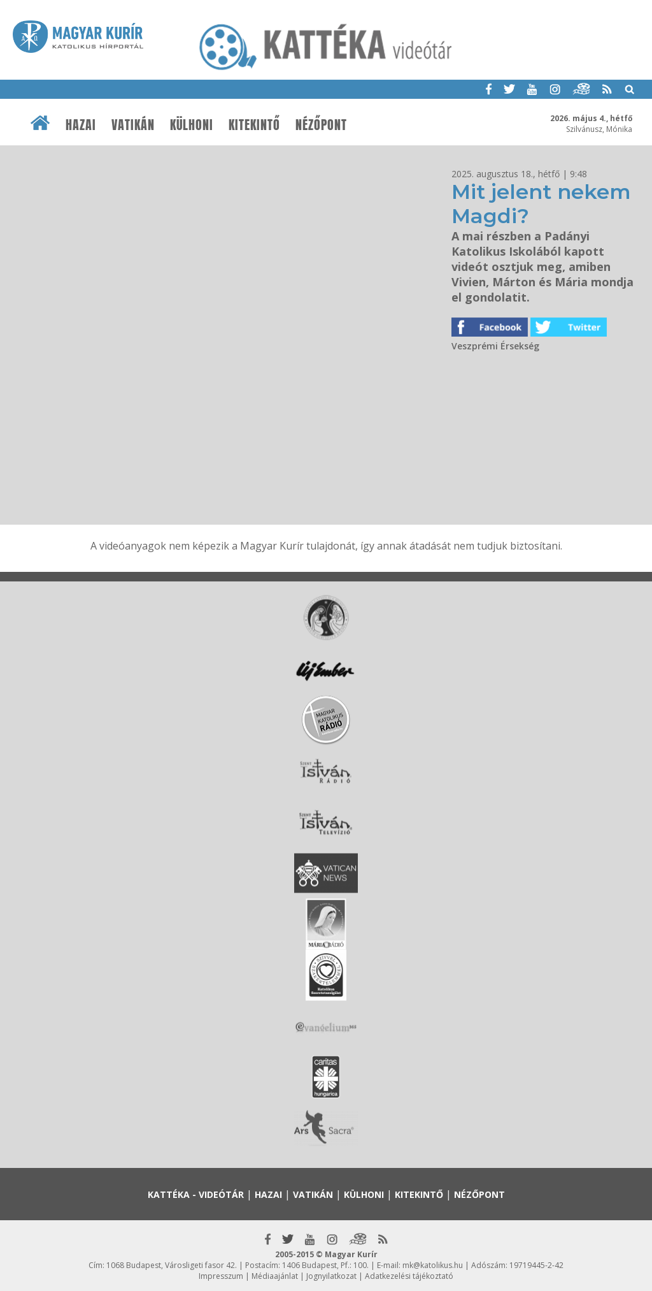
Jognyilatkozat (331, 1276)
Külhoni (191, 125)
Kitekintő (254, 125)
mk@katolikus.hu (432, 1265)
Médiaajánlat (275, 1276)
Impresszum (221, 1276)
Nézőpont (321, 125)
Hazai (81, 125)
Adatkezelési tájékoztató (409, 1276)
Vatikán (133, 125)
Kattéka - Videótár (196, 1194)
